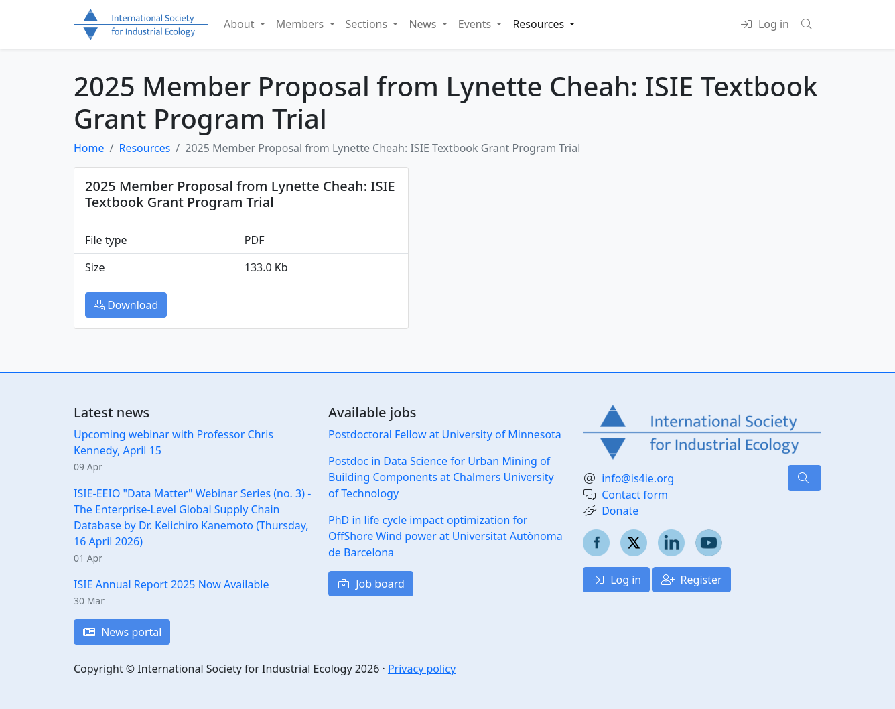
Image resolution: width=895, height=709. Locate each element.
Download (126, 305)
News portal (121, 632)
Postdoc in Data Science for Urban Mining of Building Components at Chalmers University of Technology (441, 477)
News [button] (424, 24)
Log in (616, 579)
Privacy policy (422, 668)
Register (691, 579)
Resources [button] (539, 24)
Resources (144, 148)
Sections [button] (368, 24)
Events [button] (476, 24)
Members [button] (301, 24)
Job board (371, 583)
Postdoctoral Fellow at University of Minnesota (444, 434)
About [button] (240, 24)
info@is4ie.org (638, 478)
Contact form (635, 494)
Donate (620, 510)
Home (89, 148)
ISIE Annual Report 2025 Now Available (171, 584)
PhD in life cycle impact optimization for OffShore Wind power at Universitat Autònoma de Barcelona (445, 536)
